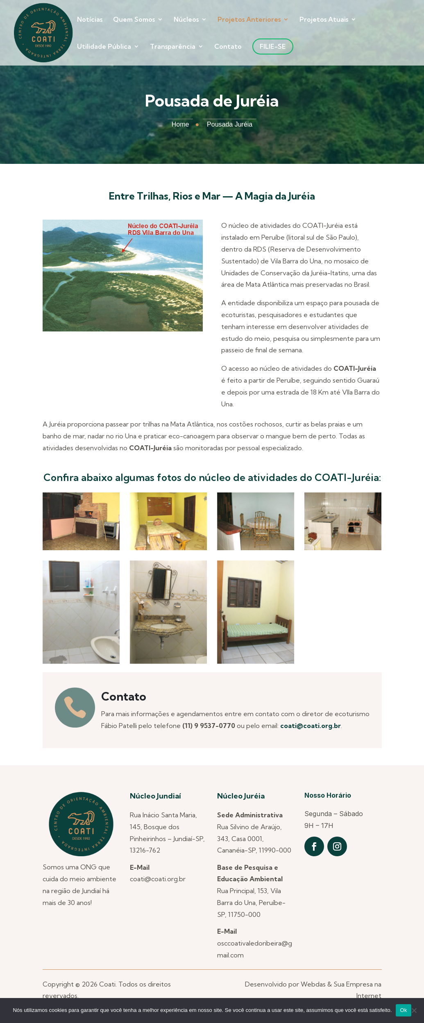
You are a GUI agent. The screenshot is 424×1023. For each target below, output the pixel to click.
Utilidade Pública (104, 46)
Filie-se (273, 46)
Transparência (172, 46)
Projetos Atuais (323, 19)
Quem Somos (134, 19)
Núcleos (186, 19)
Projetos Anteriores (249, 19)
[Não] (414, 1010)
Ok (403, 1010)
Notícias (89, 19)
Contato (228, 46)
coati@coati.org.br (310, 725)
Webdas (313, 984)
